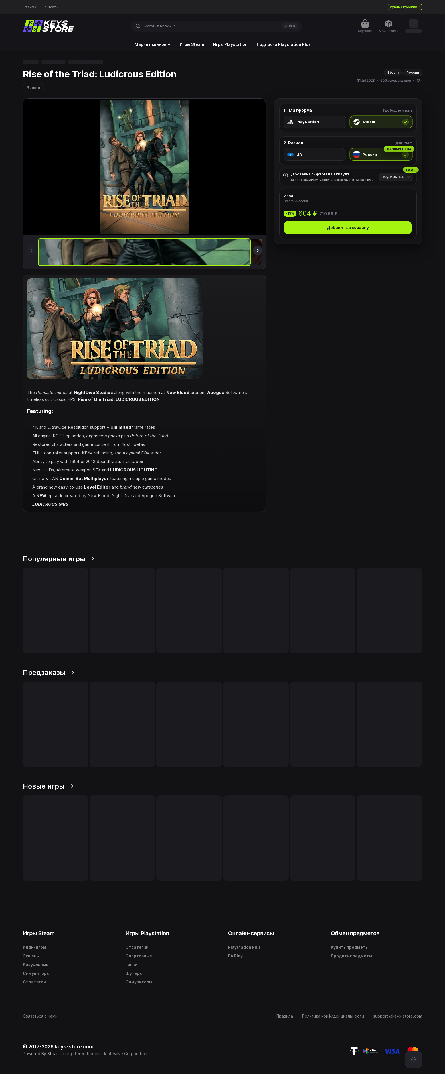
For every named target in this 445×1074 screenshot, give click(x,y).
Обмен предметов (355, 933)
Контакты (50, 7)
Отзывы (29, 7)
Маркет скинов (153, 44)
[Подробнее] (396, 177)
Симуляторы (36, 973)
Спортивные (139, 955)
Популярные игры (58, 559)
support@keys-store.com (397, 1016)
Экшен (33, 87)
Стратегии (34, 981)
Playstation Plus (244, 947)
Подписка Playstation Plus (284, 44)
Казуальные (35, 964)
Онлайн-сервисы (251, 933)
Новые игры (48, 786)
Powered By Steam (41, 1053)
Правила (284, 1016)
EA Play (235, 955)
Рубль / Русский (405, 7)
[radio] (315, 122)
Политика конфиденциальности (333, 1016)
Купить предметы (350, 947)
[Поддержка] (413, 1059)
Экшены (31, 955)
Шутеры (134, 973)
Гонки (131, 964)
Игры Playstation (230, 44)
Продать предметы (351, 955)
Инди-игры (34, 947)
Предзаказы (48, 672)
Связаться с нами (40, 1016)
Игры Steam (192, 44)
